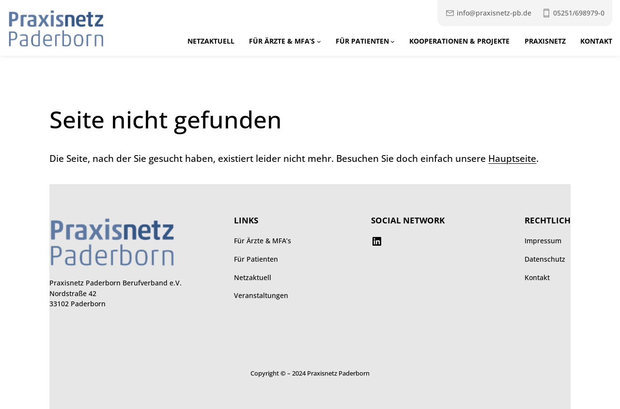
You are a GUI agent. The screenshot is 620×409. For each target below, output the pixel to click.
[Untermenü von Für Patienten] (392, 41)
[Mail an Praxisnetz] (488, 13)
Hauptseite (512, 158)
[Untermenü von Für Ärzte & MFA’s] (319, 41)
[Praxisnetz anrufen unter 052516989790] (573, 13)
